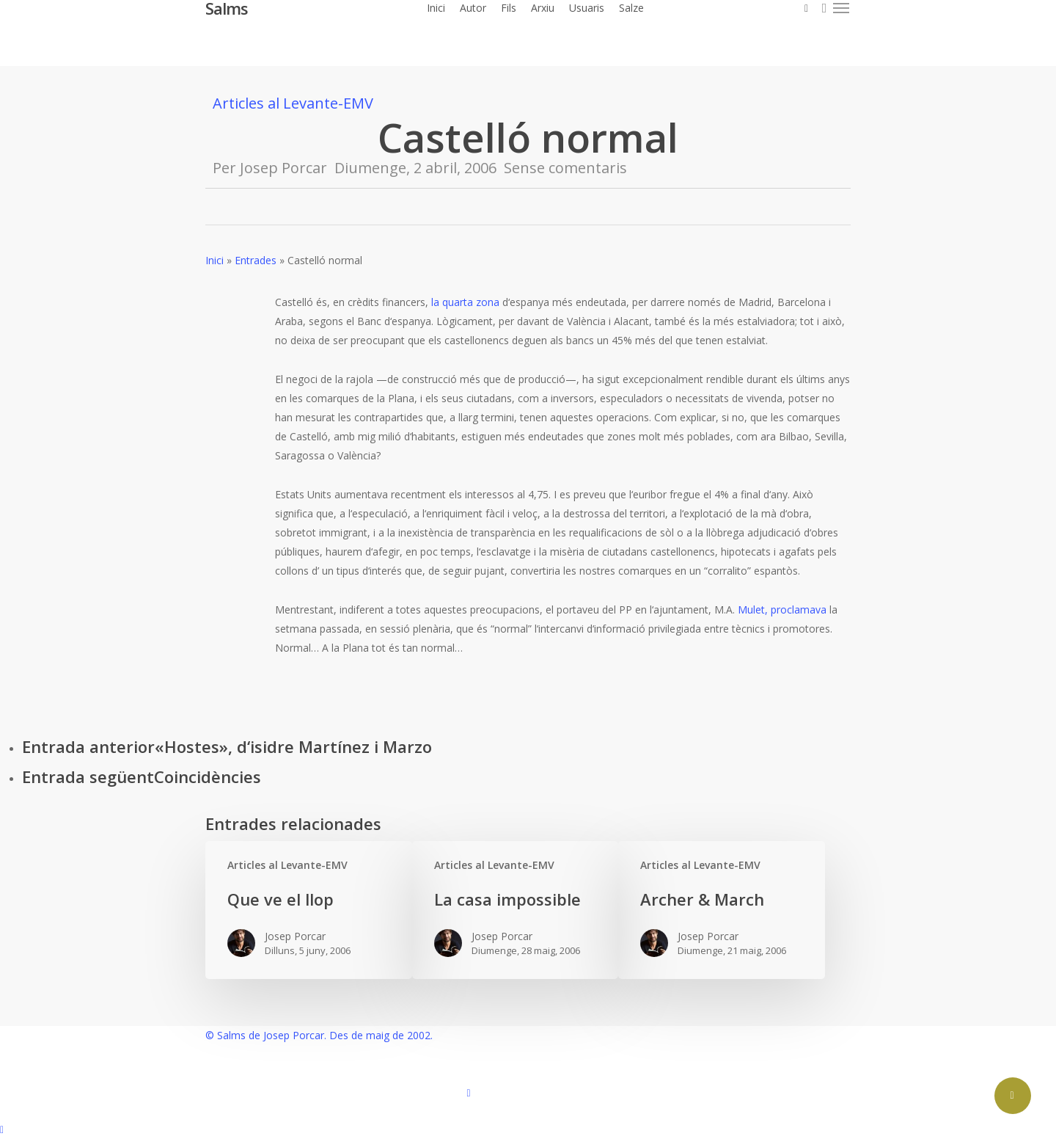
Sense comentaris (565, 168)
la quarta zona (465, 302)
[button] (842, 8)
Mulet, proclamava (782, 609)
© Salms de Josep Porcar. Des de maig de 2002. (319, 1035)
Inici (214, 260)
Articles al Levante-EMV (293, 103)
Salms (226, 8)
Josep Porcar (283, 168)
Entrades (255, 260)
